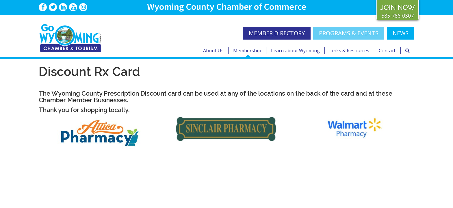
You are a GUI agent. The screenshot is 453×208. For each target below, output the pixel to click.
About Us (213, 50)
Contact (387, 50)
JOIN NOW (397, 7)
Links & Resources (349, 50)
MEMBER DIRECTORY (277, 33)
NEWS (401, 33)
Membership (247, 50)
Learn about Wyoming (295, 50)
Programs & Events (348, 33)
